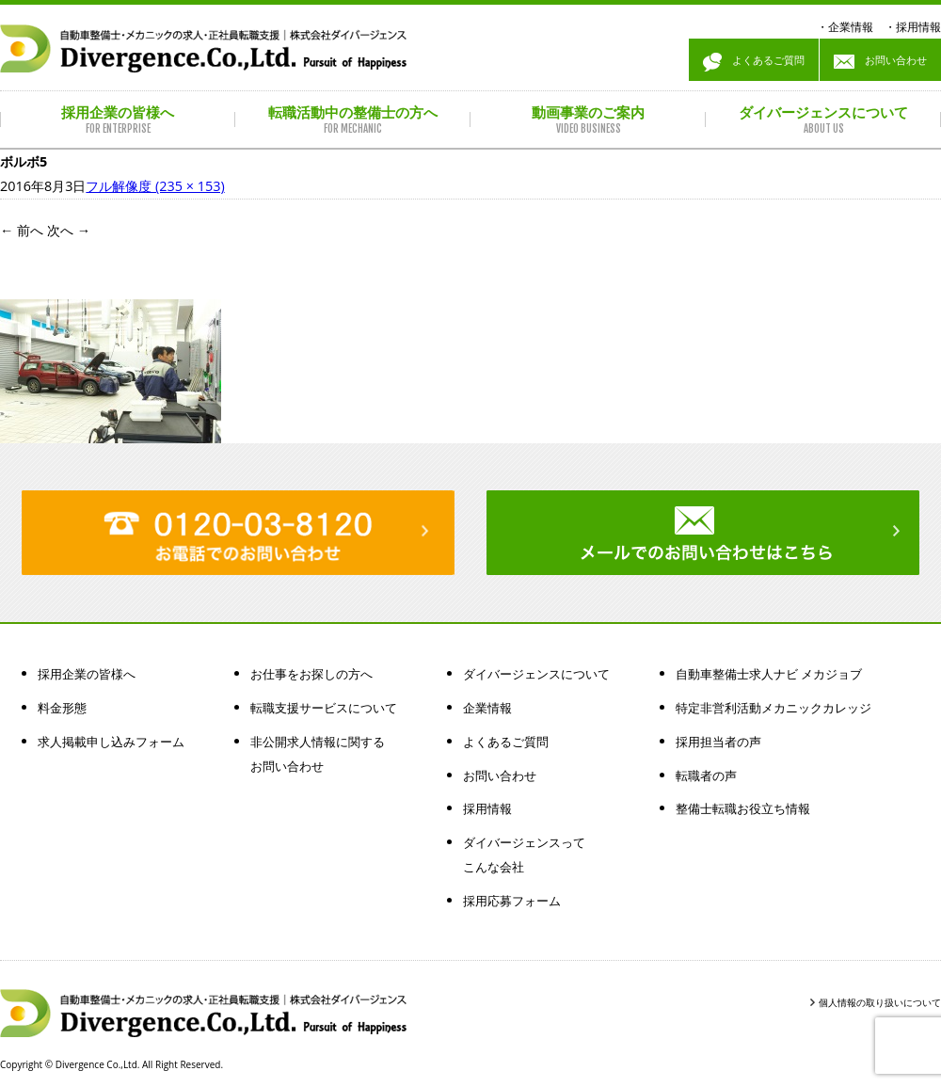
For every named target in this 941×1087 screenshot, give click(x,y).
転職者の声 (706, 775)
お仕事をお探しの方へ (311, 673)
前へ (21, 230)
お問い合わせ (880, 62)
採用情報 (918, 27)
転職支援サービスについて (323, 707)
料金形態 (62, 707)
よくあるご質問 (754, 62)
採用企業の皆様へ (87, 673)
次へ (68, 230)
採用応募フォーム (512, 900)
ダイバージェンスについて (536, 673)
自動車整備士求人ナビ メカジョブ (769, 673)
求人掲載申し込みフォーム (111, 741)
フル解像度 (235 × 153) (155, 186)
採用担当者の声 (718, 741)
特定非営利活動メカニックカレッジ (773, 707)
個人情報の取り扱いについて (880, 1002)
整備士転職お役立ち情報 (743, 808)
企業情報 (850, 27)
